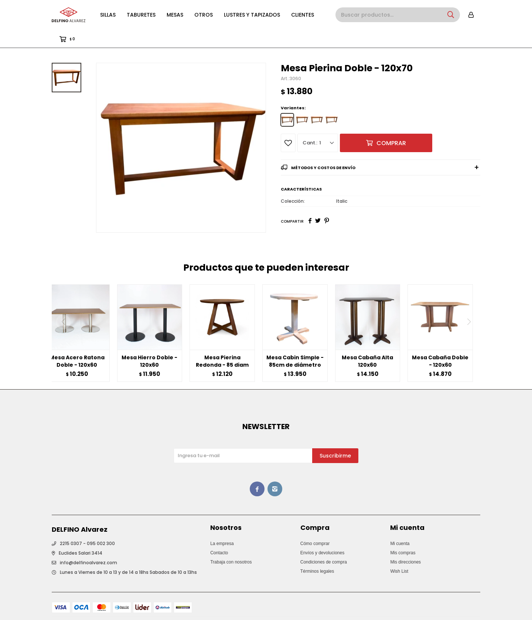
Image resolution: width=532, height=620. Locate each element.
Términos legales (317, 552)
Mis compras (402, 534)
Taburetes (141, 14)
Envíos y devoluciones (322, 534)
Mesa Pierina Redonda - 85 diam (222, 342)
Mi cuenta (399, 525)
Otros (203, 14)
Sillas (108, 14)
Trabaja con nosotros (231, 543)
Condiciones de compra (323, 543)
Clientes (302, 14)
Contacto (219, 534)
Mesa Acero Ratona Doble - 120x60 (77, 342)
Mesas (175, 14)
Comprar (391, 124)
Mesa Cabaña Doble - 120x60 (440, 342)
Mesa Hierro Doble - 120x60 (149, 342)
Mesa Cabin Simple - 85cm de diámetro (295, 342)
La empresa (221, 525)
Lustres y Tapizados (252, 14)
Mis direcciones (405, 543)
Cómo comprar (315, 525)
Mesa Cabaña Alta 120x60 (367, 342)
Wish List (399, 552)
